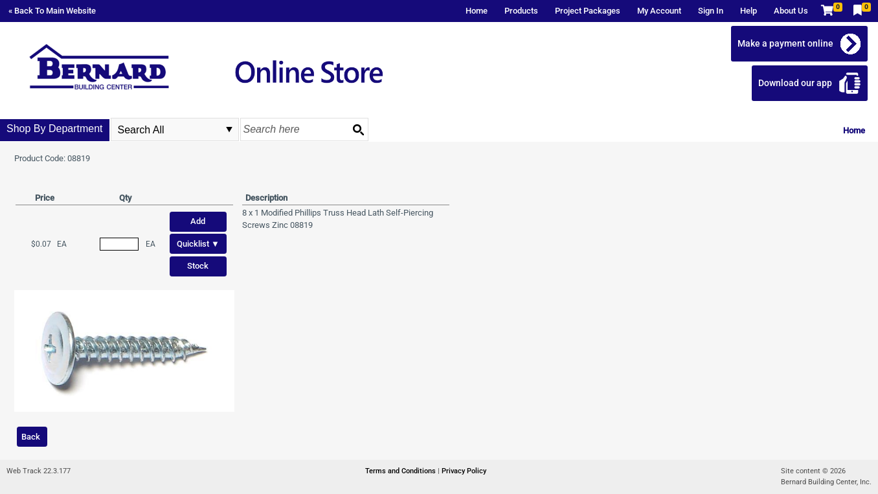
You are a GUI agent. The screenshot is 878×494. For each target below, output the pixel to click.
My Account (659, 11)
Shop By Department (54, 128)
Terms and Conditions (401, 471)
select (229, 129)
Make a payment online (785, 43)
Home (477, 11)
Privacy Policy (464, 471)
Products (521, 11)
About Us (791, 11)
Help (748, 11)
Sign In (710, 11)
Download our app (795, 83)
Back (30, 437)
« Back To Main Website (52, 11)
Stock (197, 266)
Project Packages (587, 11)
